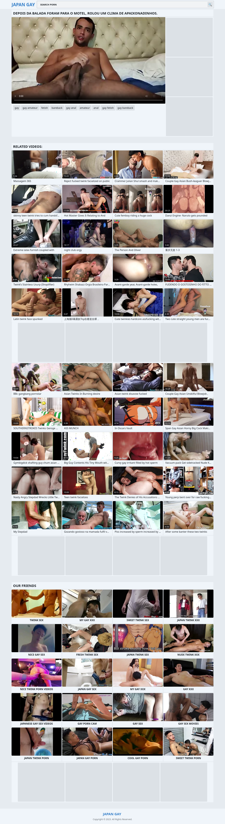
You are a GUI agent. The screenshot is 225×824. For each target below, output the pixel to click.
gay (17, 108)
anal (96, 108)
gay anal (71, 108)
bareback (57, 108)
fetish (44, 108)
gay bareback (125, 108)
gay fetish (108, 108)
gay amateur (30, 108)
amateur (85, 108)
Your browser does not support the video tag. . (88, 60)
